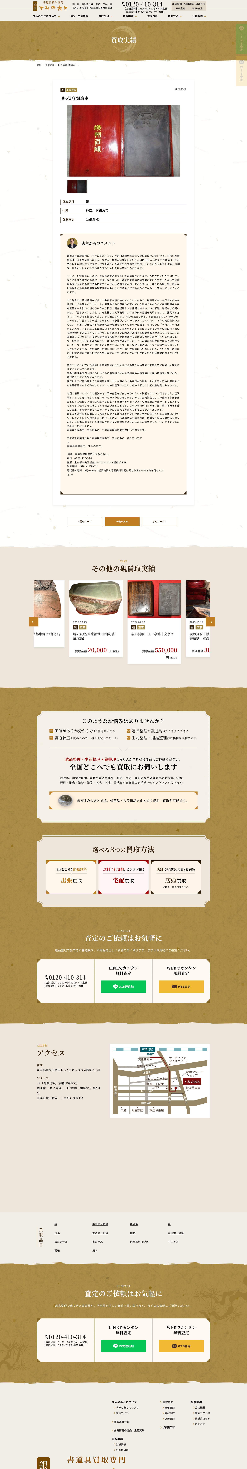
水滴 (57, 1226)
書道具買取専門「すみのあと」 (83, 446)
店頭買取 (172, 1412)
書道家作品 (62, 1235)
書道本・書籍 (176, 1226)
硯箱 (57, 1244)
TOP (39, 64)
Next (210, 618)
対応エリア (123, 1406)
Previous (33, 618)
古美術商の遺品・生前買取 (132, 1423)
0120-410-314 (81, 458)
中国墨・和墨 (100, 1217)
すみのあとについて (128, 1401)
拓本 (95, 1244)
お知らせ (200, 1417)
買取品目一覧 (123, 1415)
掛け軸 (134, 1217)
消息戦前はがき (140, 1235)
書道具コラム (202, 1412)
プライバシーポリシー (199, 1460)
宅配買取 (172, 1406)
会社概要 (200, 1401)
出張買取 (172, 1401)
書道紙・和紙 (100, 1226)
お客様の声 (123, 1443)
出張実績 (122, 1437)
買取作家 (170, 1420)
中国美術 (173, 1235)
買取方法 (170, 1395)
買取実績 (49, 64)
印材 (133, 1226)
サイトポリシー (174, 1460)
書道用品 (98, 1235)
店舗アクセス (202, 1406)
